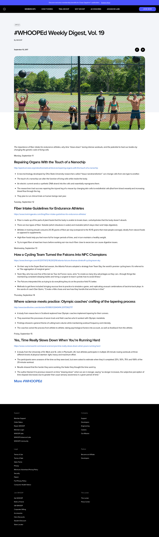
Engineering (85, 426)
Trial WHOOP (64, 9)
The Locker (85, 498)
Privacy (16, 466)
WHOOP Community (21, 441)
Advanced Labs (113, 9)
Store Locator (18, 524)
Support (84, 418)
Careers (83, 430)
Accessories (96, 9)
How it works (47, 9)
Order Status (18, 422)
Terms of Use (18, 454)
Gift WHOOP (18, 505)
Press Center (85, 502)
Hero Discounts (19, 517)
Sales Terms (18, 462)
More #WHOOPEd (28, 381)
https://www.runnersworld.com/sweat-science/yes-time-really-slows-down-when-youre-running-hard (57, 346)
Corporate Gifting (20, 509)
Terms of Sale (18, 458)
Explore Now (105, 3)
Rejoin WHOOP (19, 426)
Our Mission (85, 433)
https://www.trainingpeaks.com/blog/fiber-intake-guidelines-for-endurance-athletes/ (50, 214)
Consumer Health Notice (22, 484)
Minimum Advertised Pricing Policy (26, 469)
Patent (16, 477)
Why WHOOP (80, 9)
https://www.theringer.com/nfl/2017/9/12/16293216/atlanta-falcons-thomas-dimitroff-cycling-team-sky (57, 260)
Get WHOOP (18, 498)
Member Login (19, 430)
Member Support (20, 418)
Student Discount (20, 520)
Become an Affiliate (88, 454)
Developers (85, 422)
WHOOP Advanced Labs (22, 437)
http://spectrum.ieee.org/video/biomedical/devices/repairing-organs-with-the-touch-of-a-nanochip (56, 167)
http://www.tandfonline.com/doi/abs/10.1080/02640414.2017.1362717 (43, 307)
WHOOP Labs (18, 433)
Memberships (30, 9)
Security (17, 473)
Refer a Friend (19, 502)
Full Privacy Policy (20, 481)
